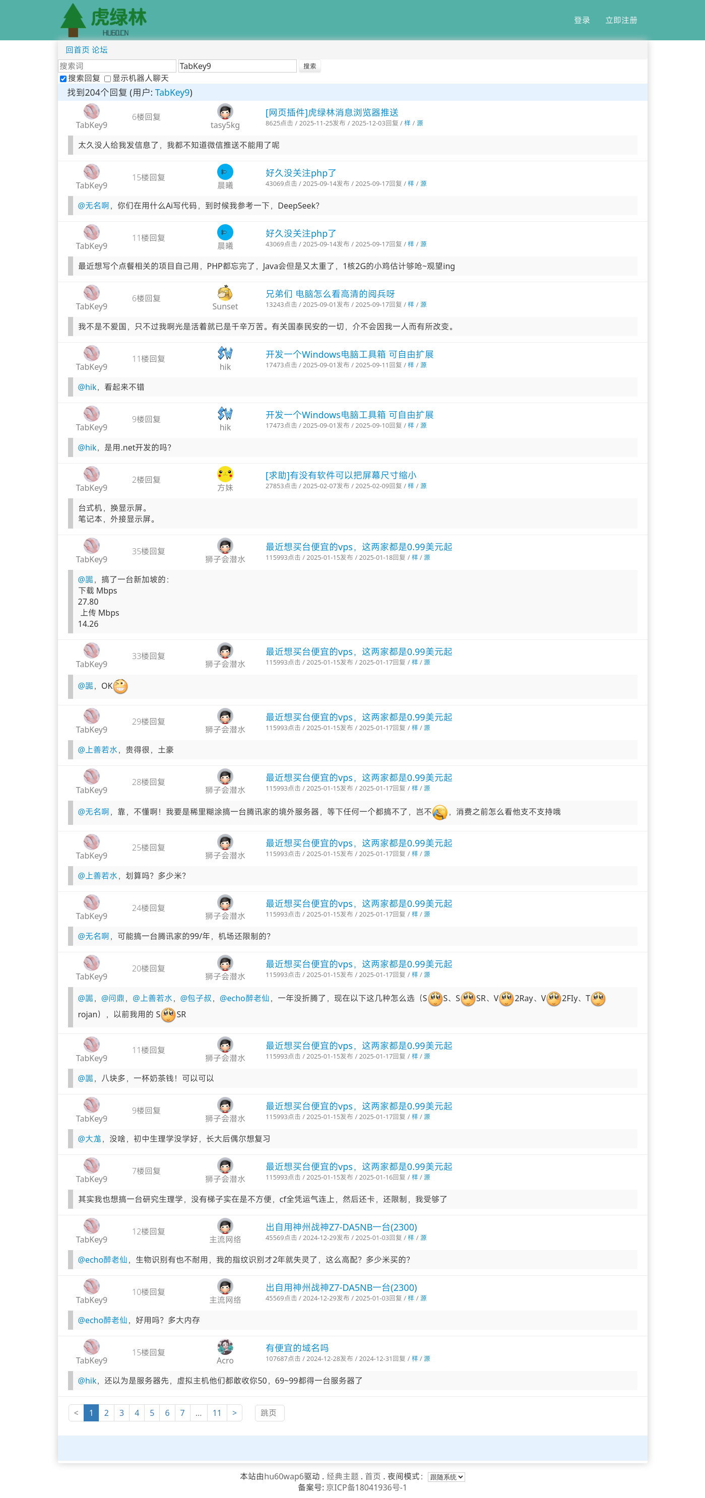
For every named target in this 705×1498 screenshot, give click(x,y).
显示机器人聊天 (136, 78)
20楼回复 (148, 968)
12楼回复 (148, 1231)
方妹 (225, 487)
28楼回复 (148, 782)
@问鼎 (112, 998)
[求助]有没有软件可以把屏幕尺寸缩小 (341, 475)
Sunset (225, 306)
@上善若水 (97, 749)
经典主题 (343, 1476)
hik (225, 366)
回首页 (78, 49)
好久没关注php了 (301, 173)
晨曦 (225, 185)
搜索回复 (81, 78)
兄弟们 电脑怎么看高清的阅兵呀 (330, 294)
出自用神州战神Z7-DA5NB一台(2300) (341, 1227)
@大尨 (89, 1138)
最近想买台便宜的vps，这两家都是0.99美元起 (359, 547)
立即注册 (621, 20)
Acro (225, 1360)
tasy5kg (225, 125)
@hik (87, 387)
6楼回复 (146, 116)
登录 (582, 20)
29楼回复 (148, 721)
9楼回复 (146, 419)
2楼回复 (146, 479)
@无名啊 (93, 205)
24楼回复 (148, 908)
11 (217, 1412)
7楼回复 (146, 1171)
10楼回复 (148, 1291)
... (199, 1412)
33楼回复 (148, 656)
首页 (373, 1476)
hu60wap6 (284, 1476)
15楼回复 (148, 177)
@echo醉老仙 (245, 998)
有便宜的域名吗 (297, 1348)
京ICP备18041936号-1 (366, 1487)
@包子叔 (196, 998)
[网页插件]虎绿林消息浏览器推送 (332, 112)
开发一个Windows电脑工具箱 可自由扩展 (350, 354)
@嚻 (85, 579)
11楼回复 (148, 237)
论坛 (100, 49)
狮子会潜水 (225, 559)
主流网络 (225, 1239)
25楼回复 (148, 847)
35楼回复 (148, 551)
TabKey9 (172, 92)
